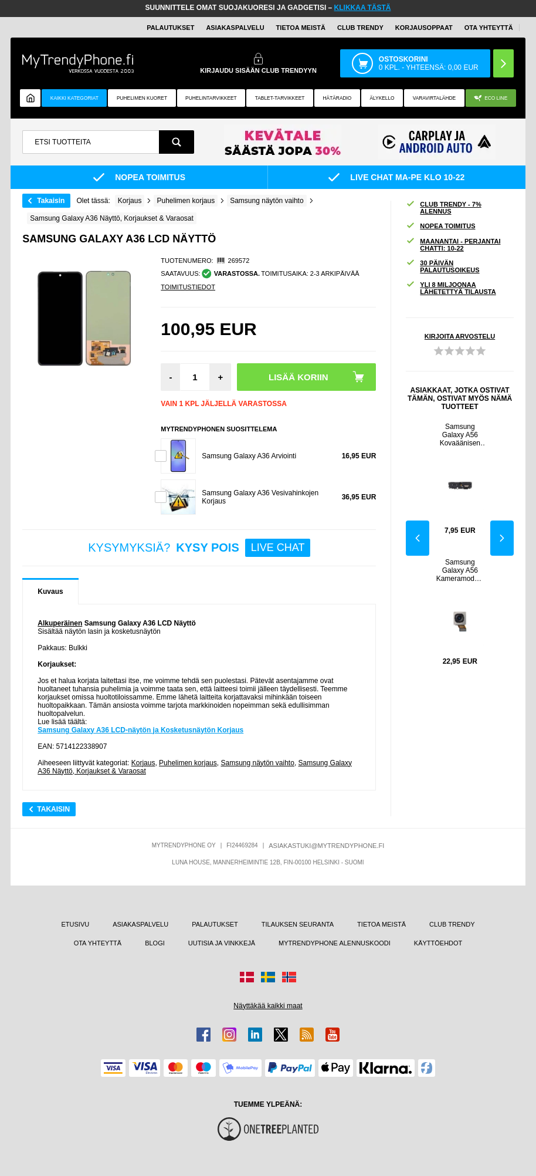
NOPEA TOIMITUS (440, 226)
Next (502, 538)
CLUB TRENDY (451, 924)
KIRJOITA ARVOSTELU (460, 336)
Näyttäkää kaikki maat (267, 1006)
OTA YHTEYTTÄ (488, 27)
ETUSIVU (76, 924)
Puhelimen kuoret (142, 98)
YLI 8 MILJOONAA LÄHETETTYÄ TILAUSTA (451, 288)
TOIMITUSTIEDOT (188, 286)
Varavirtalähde (434, 98)
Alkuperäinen (60, 623)
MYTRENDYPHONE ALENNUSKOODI (335, 943)
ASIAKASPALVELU (235, 27)
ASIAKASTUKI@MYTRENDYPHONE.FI (326, 845)
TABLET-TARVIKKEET (280, 98)
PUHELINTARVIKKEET (211, 98)
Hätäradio (337, 98)
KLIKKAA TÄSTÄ (362, 8)
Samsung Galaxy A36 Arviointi (249, 456)
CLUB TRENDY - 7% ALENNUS (443, 208)
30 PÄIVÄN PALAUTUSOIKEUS (442, 266)
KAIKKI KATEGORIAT (74, 98)
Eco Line (490, 98)
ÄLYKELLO (381, 98)
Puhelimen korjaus (188, 763)
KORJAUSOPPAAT (424, 27)
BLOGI (155, 943)
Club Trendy (360, 27)
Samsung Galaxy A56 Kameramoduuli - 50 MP (460, 570)
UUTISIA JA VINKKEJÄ (221, 943)
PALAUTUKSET (170, 27)
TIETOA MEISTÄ (300, 27)
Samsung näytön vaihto (257, 763)
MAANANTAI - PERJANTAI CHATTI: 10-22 (453, 245)
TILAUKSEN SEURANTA (298, 924)
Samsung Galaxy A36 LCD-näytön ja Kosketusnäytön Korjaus (140, 730)
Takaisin (51, 201)
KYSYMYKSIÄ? (199, 548)
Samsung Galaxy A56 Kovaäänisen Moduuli (460, 435)
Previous (417, 538)
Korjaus (143, 763)
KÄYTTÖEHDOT (438, 943)
